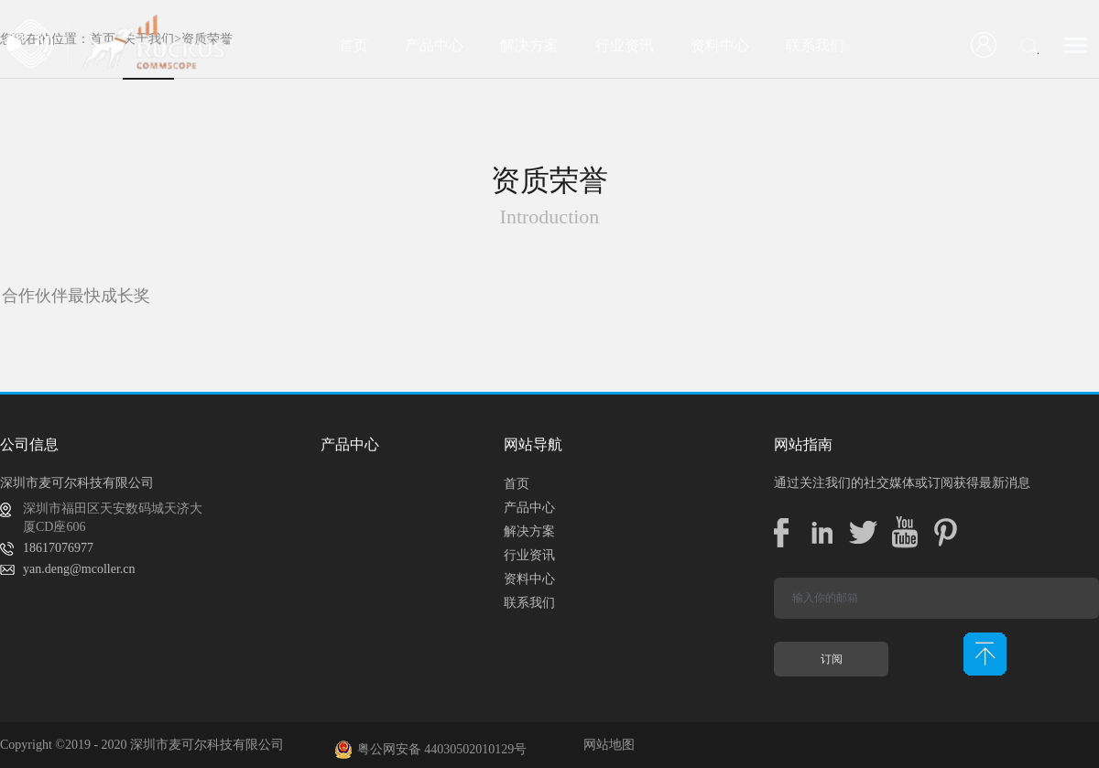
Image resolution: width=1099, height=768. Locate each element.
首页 (353, 45)
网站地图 (606, 745)
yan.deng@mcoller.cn (79, 569)
